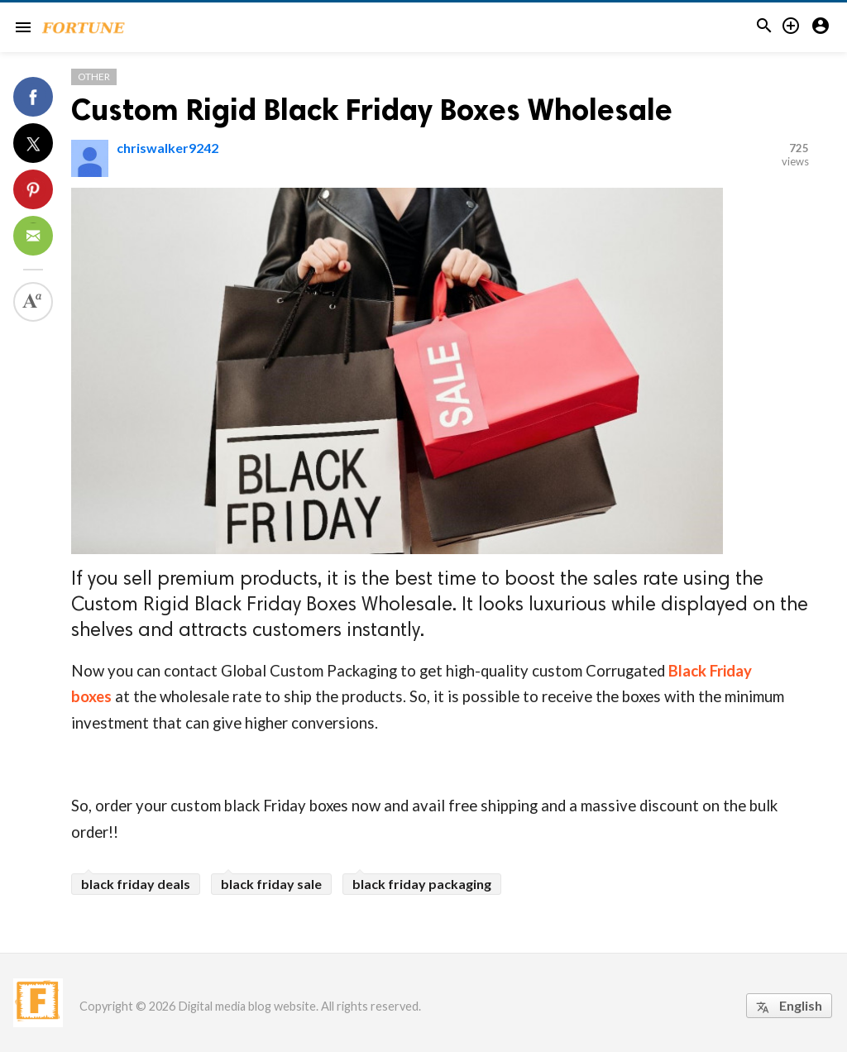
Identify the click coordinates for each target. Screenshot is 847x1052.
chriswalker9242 (167, 147)
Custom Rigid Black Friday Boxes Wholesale (371, 109)
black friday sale (271, 884)
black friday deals (135, 884)
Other (94, 76)
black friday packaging (421, 884)
